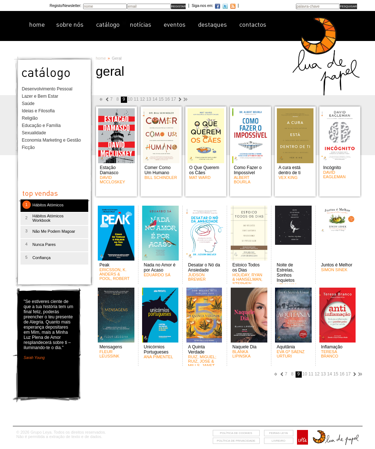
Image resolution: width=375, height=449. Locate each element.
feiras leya (278, 433)
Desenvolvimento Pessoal (47, 88)
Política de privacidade (236, 440)
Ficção (28, 147)
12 (142, 99)
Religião (30, 118)
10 (129, 99)
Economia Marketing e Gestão (51, 140)
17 (173, 99)
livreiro (278, 440)
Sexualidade (34, 132)
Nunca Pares (44, 244)
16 (167, 99)
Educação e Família (41, 125)
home (101, 58)
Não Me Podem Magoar (54, 231)
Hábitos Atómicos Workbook (48, 218)
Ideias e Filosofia (38, 110)
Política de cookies (236, 433)
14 (154, 99)
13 (148, 99)
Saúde (28, 103)
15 (161, 99)
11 (136, 99)
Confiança (42, 257)
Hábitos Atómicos (48, 205)
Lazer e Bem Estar (40, 96)
